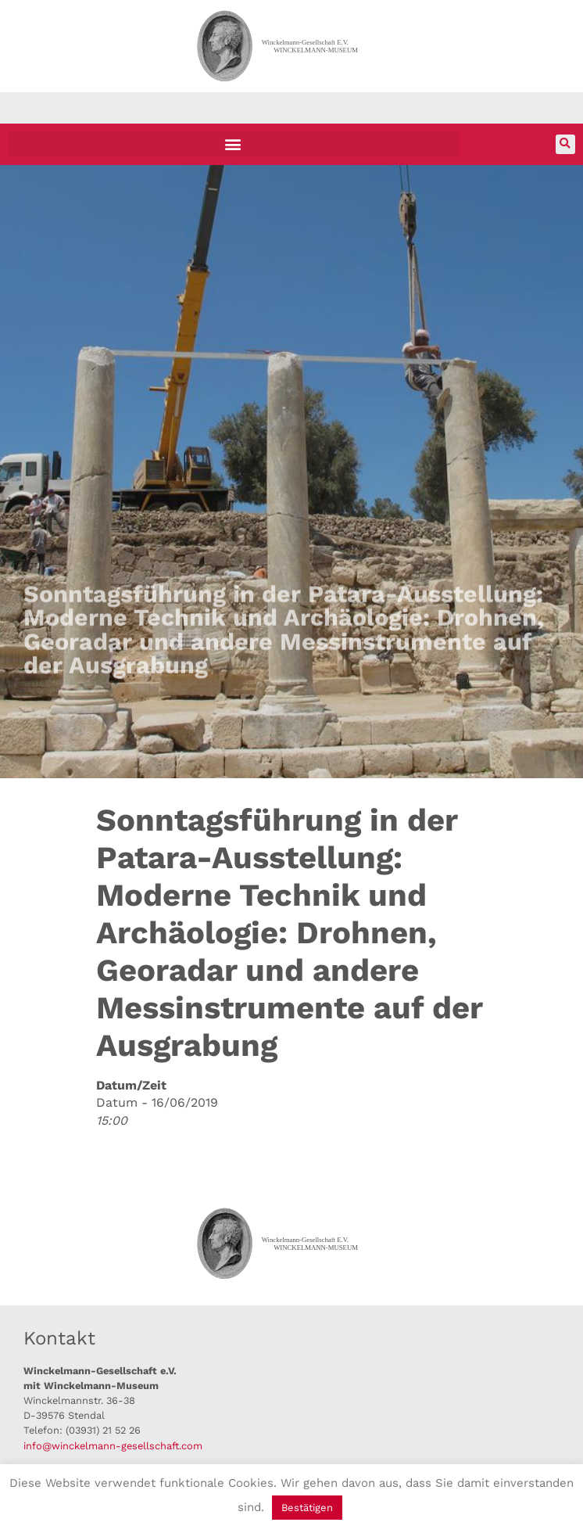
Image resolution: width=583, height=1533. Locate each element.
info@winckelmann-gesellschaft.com (112, 1446)
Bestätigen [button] (307, 1507)
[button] (233, 144)
